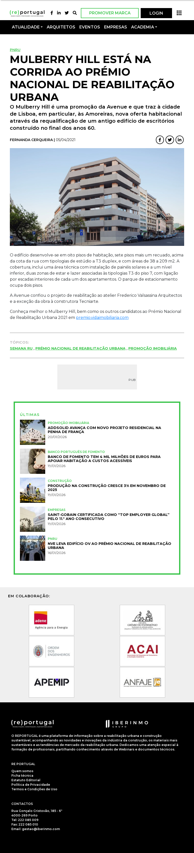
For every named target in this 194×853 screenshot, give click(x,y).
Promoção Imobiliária (152, 348)
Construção (60, 481)
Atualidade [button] (26, 27)
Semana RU (21, 348)
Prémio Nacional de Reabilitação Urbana (80, 348)
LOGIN (156, 13)
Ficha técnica (22, 775)
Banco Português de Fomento (76, 452)
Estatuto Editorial (25, 780)
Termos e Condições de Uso (34, 789)
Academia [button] (142, 27)
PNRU (15, 50)
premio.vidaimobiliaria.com (102, 317)
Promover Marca (110, 13)
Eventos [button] (89, 27)
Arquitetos (61, 27)
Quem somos (22, 771)
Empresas (115, 27)
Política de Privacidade (30, 784)
